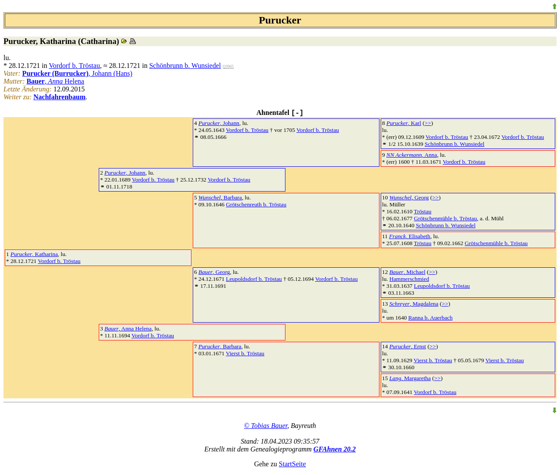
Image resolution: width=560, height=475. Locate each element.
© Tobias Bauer (266, 425)
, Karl (403, 123)
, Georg (409, 197)
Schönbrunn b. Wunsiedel (185, 65)
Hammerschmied (409, 279)
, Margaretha (410, 378)
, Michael (407, 272)
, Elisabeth (409, 236)
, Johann (218, 123)
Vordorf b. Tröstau (74, 65)
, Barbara (220, 197)
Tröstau (422, 211)
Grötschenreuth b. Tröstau (256, 204)
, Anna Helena (127, 328)
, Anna (411, 155)
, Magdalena (414, 303)
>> (428, 123)
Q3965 (228, 66)
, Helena (55, 81)
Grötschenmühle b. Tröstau (445, 218)
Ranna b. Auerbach (430, 317)
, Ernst (407, 346)
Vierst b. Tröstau (245, 353)
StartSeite (292, 464)
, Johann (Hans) (77, 73)
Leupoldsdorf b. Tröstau (254, 279)
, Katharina (34, 254)
